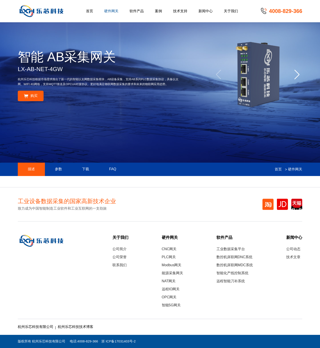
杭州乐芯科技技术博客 (75, 327)
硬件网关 (111, 11)
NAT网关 (169, 281)
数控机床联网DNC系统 (234, 257)
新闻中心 (205, 11)
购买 (31, 96)
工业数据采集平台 (230, 249)
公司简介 (119, 249)
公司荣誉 (119, 257)
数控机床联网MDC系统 (234, 265)
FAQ (112, 169)
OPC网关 (169, 297)
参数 (58, 169)
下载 (85, 169)
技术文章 (293, 257)
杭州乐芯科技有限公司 (35, 327)
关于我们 (231, 11)
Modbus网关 (172, 265)
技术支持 (180, 11)
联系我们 (119, 265)
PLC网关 (169, 257)
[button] (297, 75)
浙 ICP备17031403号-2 (118, 341)
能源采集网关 (172, 273)
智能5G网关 (171, 305)
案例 (158, 11)
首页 (89, 11)
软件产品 (137, 11)
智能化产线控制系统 (232, 273)
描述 (31, 169)
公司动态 (293, 249)
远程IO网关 (171, 289)
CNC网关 (169, 249)
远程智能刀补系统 (230, 281)
